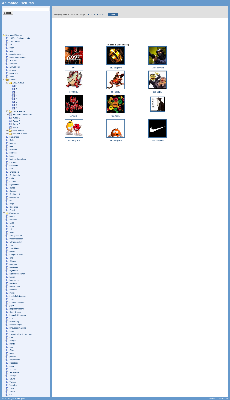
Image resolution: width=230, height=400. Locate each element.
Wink (12, 388)
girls (11, 258)
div (11, 200)
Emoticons (14, 213)
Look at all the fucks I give (21, 334)
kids (11, 318)
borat (12, 156)
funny (12, 245)
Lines (12, 331)
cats (11, 169)
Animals (13, 60)
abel (11, 51)
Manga (13, 341)
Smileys (13, 376)
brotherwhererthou (18, 159)
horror (12, 277)
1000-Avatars (18, 83)
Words (12, 391)
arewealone (15, 67)
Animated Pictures (14, 35)
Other (12, 350)
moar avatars (18, 130)
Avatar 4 (16, 121)
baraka (13, 143)
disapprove (14, 197)
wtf (11, 395)
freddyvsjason (16, 235)
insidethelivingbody (18, 296)
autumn (13, 76)
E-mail (12, 210)
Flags (12, 232)
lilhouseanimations (18, 328)
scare (12, 366)
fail (11, 229)
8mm (12, 48)
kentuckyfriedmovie (18, 315)
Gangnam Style (16, 255)
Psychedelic (15, 360)
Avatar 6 (16, 127)
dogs (12, 204)
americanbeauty (17, 54)
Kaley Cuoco (15, 312)
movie (12, 344)
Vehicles (13, 385)
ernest (12, 216)
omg (11, 347)
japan (12, 306)
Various (13, 382)
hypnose (13, 290)
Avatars (12, 80)
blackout (13, 150)
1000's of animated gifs (20, 38)
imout (12, 293)
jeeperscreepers (17, 309)
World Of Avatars (20, 134)
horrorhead (14, 280)
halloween (14, 267)
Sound (12, 379)
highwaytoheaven (17, 274)
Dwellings (14, 207)
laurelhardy (14, 321)
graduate (13, 264)
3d (11, 45)
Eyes (12, 223)
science (13, 369)
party (12, 353)
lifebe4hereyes (16, 325)
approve (13, 64)
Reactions (14, 363)
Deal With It (15, 194)
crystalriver (14, 185)
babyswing (14, 137)
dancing (13, 191)
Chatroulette (15, 175)
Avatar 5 (16, 124)
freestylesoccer (16, 239)
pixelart (13, 356)
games (13, 251)
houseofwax (15, 286)
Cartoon (13, 162)
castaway (14, 165)
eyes (12, 226)
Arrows (13, 70)
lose (11, 337)
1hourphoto (15, 41)
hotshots (13, 283)
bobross (13, 153)
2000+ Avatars (19, 111)
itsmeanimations (17, 302)
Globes (13, 261)
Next (113, 15)
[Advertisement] (13, 25)
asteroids (13, 73)
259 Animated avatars (22, 115)
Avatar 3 (16, 118)
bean (12, 146)
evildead (13, 220)
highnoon (14, 270)
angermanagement (18, 57)
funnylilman (15, 248)
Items (12, 299)
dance (12, 188)
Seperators (14, 372)
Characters (14, 172)
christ (12, 178)
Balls (12, 140)
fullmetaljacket (16, 242)
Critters (13, 181)
